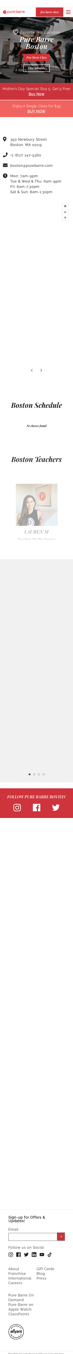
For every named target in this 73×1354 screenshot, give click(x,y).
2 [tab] (34, 773)
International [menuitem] (20, 1277)
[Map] (36, 229)
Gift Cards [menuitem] (46, 1267)
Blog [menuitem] (41, 1272)
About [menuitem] (13, 1267)
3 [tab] (39, 773)
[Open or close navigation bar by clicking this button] (68, 12)
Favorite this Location (36, 30)
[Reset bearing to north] (65, 216)
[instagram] (17, 809)
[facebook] (36, 809)
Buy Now (37, 92)
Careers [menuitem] (15, 1281)
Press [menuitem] (42, 1277)
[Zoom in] (65, 204)
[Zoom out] (65, 210)
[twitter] (56, 809)
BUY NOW (36, 110)
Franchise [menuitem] (17, 1272)
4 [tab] (44, 773)
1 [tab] (30, 773)
